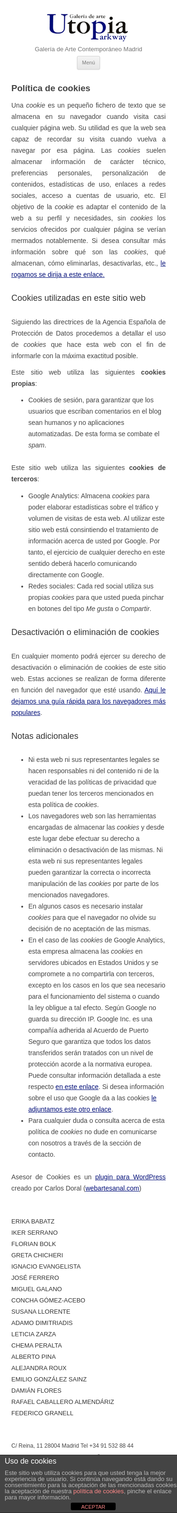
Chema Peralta (36, 1345)
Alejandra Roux (39, 1368)
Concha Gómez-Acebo (48, 1300)
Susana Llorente (40, 1311)
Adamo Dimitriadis (42, 1322)
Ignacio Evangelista (46, 1266)
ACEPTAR (93, 1507)
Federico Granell (42, 1413)
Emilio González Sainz (49, 1379)
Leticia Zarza (33, 1334)
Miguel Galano (36, 1289)
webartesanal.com (112, 1188)
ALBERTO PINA (33, 1356)
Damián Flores (36, 1390)
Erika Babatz (33, 1221)
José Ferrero (35, 1277)
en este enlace (77, 1086)
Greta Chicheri (37, 1255)
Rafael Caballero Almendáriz (62, 1401)
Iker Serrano (34, 1232)
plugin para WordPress (130, 1177)
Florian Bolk (33, 1243)
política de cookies (98, 1491)
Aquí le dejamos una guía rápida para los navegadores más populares (88, 701)
